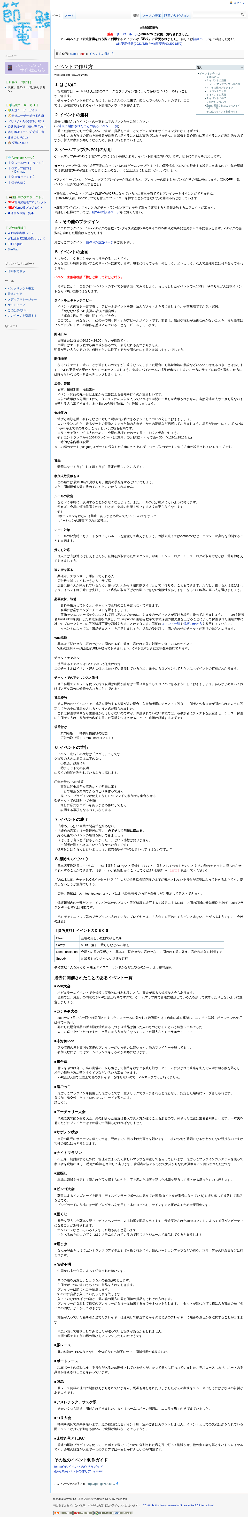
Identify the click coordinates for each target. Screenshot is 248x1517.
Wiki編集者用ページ (21, 233)
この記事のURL (18, 310)
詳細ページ (201, 39)
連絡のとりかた (18, 137)
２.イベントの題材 (216, 80)
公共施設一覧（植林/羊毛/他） (27, 126)
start (73, 54)
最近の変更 (15, 294)
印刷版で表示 (16, 271)
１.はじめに (212, 76)
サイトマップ (16, 304)
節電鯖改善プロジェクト (30, 202)
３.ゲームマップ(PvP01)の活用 (223, 84)
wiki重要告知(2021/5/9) (166, 43)
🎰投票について (18, 143)
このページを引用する (22, 315)
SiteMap (13, 249)
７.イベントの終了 (216, 98)
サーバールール (127, 34)
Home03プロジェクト (29, 207)
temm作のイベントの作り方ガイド (78, 1466)
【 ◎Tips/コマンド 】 (22, 177)
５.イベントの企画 (216, 91)
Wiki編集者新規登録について (26, 238)
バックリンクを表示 (21, 288)
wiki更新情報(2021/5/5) (132, 43)
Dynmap (19, 171)
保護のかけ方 (192, 624)
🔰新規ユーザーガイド (23, 110)
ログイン (239, 3)
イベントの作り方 (101, 54)
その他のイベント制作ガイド (222, 111)
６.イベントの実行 (216, 94)
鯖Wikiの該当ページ (106, 212)
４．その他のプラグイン (219, 87)
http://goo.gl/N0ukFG (100, 1484)
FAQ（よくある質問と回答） (27, 121)
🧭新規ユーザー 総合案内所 (26, 115)
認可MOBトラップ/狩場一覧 (26, 132)
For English (15, 244)
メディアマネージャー (22, 299)
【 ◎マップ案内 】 (20, 168)
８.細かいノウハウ (216, 102)
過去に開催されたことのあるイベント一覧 (223, 106)
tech (82, 54)
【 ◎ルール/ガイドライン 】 (26, 163)
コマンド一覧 (170, 624)
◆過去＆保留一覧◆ (21, 213)
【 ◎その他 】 (17, 182)
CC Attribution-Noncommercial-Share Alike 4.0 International (178, 1505)
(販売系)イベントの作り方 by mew (78, 1471)
